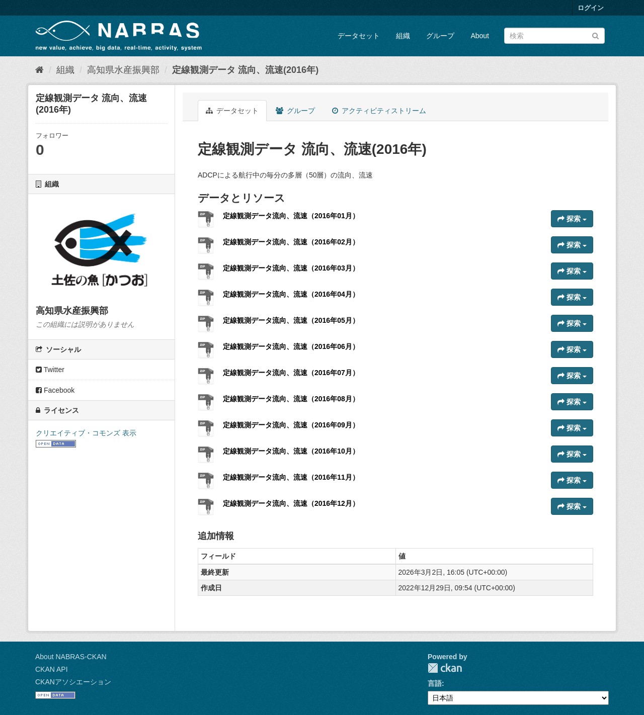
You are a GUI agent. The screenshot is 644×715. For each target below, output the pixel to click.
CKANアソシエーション (73, 682)
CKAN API (51, 669)
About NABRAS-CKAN (71, 657)
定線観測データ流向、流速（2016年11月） (291, 477)
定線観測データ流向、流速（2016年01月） (291, 216)
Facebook (55, 390)
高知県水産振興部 (123, 70)
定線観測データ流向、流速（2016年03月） (291, 268)
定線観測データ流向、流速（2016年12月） (291, 503)
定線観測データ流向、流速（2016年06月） (291, 346)
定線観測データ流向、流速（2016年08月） (291, 399)
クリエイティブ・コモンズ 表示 (86, 433)
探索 (572, 219)
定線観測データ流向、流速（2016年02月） (291, 242)
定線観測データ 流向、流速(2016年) (245, 70)
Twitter (50, 370)
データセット (359, 36)
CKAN (445, 668)
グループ (440, 36)
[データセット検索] (554, 36)
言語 (435, 683)
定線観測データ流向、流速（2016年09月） (291, 425)
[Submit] (595, 35)
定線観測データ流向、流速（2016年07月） (291, 373)
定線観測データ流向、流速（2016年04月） (291, 294)
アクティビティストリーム (379, 111)
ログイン (591, 8)
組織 (403, 36)
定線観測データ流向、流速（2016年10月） (291, 451)
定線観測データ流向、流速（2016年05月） (291, 320)
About (479, 36)
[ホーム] (39, 70)
